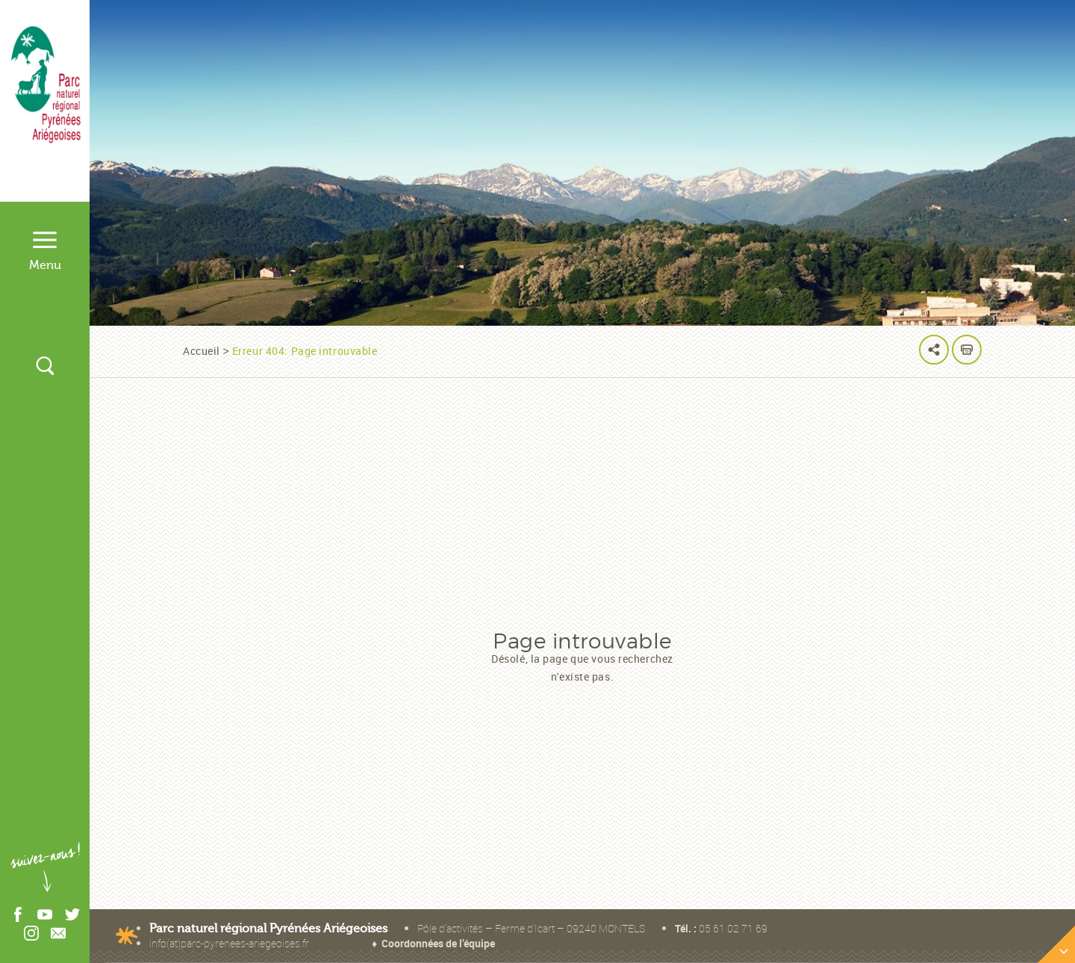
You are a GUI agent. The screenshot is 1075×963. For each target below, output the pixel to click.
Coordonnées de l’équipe (438, 943)
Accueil (201, 351)
